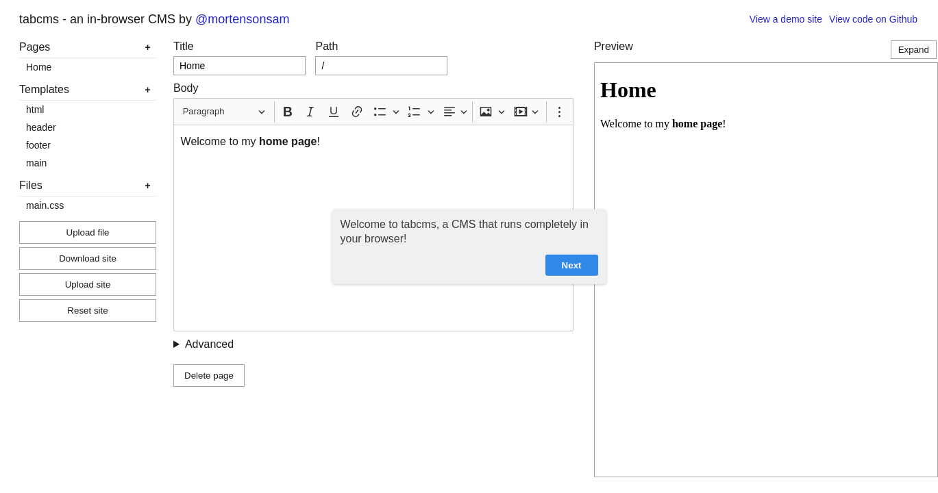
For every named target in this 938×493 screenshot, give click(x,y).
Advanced (209, 344)
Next (572, 265)
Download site (87, 258)
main (36, 162)
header (41, 127)
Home (38, 67)
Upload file (88, 232)
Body (185, 88)
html (35, 109)
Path (326, 46)
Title (183, 46)
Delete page (209, 375)
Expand (913, 50)
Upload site (88, 284)
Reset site (87, 310)
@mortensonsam (242, 19)
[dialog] (469, 247)
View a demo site (786, 19)
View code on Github (873, 19)
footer (38, 145)
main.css (45, 205)
